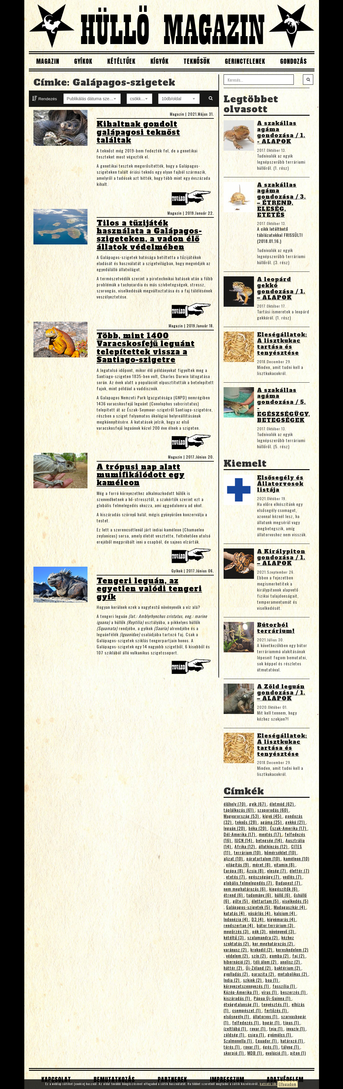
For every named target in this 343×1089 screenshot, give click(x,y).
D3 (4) (258, 919)
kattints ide (268, 1083)
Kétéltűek (121, 61)
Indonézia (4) (236, 919)
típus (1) (291, 1022)
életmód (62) (282, 804)
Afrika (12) (245, 846)
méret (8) (262, 864)
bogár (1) (271, 1022)
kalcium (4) (285, 913)
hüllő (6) (283, 895)
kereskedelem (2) (292, 949)
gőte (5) (241, 901)
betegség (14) (269, 840)
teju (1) (276, 1028)
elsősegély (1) (237, 1016)
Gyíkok (83, 61)
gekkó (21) (295, 822)
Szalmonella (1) (238, 1040)
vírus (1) (270, 992)
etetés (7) (236, 876)
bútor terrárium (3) (275, 925)
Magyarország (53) (242, 816)
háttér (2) (233, 967)
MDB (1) (255, 1053)
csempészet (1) (247, 1010)
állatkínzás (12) (274, 846)
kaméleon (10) (296, 858)
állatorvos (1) (266, 1016)
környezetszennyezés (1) (247, 986)
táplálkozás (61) (239, 810)
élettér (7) (299, 870)
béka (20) (258, 828)
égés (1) (271, 1046)
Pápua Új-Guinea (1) (273, 998)
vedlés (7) (293, 876)
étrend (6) (234, 895)
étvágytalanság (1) (241, 1004)
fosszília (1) (284, 986)
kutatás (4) (235, 913)
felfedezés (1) (246, 1022)
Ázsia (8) (256, 870)
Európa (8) (234, 870)
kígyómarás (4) (281, 919)
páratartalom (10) (263, 858)
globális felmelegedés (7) (248, 882)
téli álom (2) (265, 961)
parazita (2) (263, 974)
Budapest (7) (288, 882)
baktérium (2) (287, 967)
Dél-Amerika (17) (240, 834)
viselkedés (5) (295, 901)
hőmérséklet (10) (280, 852)
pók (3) (259, 931)
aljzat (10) (234, 858)
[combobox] (92, 99)
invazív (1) (296, 1028)
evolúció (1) (277, 1053)
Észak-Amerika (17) (288, 828)
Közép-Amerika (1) (241, 992)
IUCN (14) (244, 840)
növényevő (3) (282, 931)
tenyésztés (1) (275, 1004)
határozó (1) (292, 1040)
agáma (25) (271, 822)
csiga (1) (256, 1034)
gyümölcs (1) (280, 1034)
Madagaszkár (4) (290, 907)
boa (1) (272, 980)
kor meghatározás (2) (273, 943)
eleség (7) (277, 870)
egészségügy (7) (264, 876)
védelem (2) (237, 955)
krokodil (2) (261, 949)
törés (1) (232, 1046)
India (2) (232, 980)
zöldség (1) (234, 1034)
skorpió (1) (234, 1053)
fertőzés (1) (276, 1010)
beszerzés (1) (293, 992)
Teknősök (197, 61)
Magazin (47, 61)
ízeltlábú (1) (235, 1028)
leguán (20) (235, 828)
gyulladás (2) (236, 974)
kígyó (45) (272, 816)
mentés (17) (270, 834)
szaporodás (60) (273, 810)
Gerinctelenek (245, 61)
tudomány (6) (259, 895)
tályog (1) (290, 1046)
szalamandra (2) (263, 937)
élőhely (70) (235, 804)
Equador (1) (267, 1040)
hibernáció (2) (237, 961)
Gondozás (293, 61)
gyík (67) (258, 804)
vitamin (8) (285, 864)
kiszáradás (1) (237, 998)
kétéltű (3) (234, 937)
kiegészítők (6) (284, 889)
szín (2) (259, 955)
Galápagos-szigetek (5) (248, 907)
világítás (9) (238, 864)
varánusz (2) (236, 949)
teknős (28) (246, 822)
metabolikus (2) (293, 974)
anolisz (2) (290, 961)
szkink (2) (253, 980)
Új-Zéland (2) (259, 967)
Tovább (192, 199)
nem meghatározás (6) (245, 889)
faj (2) (299, 955)
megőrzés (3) (237, 931)
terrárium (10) (248, 852)
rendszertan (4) (239, 925)
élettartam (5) (266, 901)
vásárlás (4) (260, 913)
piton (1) (298, 1053)
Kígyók (159, 61)
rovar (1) (258, 1028)
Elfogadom (288, 1084)
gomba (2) (279, 955)
